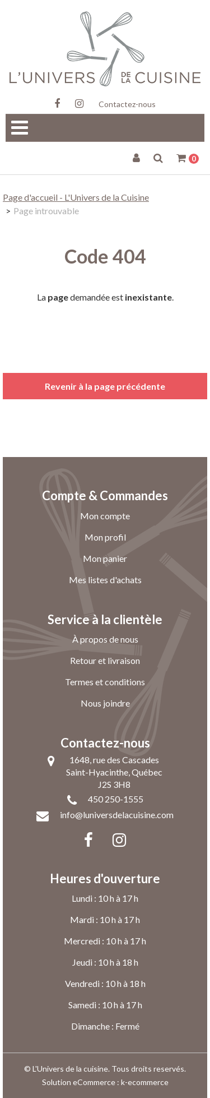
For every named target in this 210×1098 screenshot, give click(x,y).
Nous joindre (105, 703)
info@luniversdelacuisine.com (117, 814)
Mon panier (105, 558)
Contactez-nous (127, 104)
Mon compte (105, 515)
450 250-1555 (115, 798)
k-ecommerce (145, 1082)
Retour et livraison (105, 660)
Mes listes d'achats (105, 579)
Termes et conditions (105, 681)
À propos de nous (105, 639)
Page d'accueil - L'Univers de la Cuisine (76, 197)
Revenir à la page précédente (105, 386)
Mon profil (105, 537)
